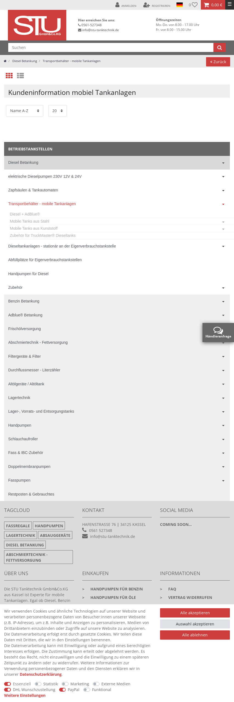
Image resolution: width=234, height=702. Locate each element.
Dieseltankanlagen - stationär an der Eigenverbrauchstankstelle (62, 246)
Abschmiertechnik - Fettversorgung (38, 342)
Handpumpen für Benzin (112, 589)
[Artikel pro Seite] (57, 110)
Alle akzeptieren (195, 612)
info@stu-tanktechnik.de (100, 30)
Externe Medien (115, 683)
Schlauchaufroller (23, 439)
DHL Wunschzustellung (34, 689)
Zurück (218, 61)
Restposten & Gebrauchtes (31, 494)
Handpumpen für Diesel (28, 274)
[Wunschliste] (193, 5)
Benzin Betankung (23, 301)
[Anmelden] (125, 5)
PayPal (73, 689)
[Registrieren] (156, 5)
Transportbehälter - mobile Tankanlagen (71, 61)
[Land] (179, 5)
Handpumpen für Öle (109, 597)
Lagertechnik (19, 397)
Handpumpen (19, 425)
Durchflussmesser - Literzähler (34, 370)
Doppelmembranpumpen (29, 466)
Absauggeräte (55, 535)
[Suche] (219, 47)
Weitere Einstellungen (24, 695)
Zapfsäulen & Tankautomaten (33, 190)
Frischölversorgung (24, 329)
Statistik (50, 683)
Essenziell (22, 683)
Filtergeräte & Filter (24, 356)
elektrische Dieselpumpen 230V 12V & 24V (45, 176)
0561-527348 (91, 25)
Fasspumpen (19, 480)
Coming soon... (176, 524)
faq (168, 589)
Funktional (101, 689)
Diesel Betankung (24, 61)
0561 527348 (100, 530)
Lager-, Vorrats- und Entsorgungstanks (41, 411)
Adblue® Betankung (25, 315)
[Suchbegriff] (110, 47)
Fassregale (18, 525)
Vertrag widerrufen (186, 597)
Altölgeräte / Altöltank (26, 384)
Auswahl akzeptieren (195, 624)
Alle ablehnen (195, 634)
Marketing (79, 683)
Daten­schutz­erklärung (41, 674)
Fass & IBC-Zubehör (25, 452)
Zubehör (15, 287)
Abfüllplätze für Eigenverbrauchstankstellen (45, 260)
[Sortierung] (24, 110)
